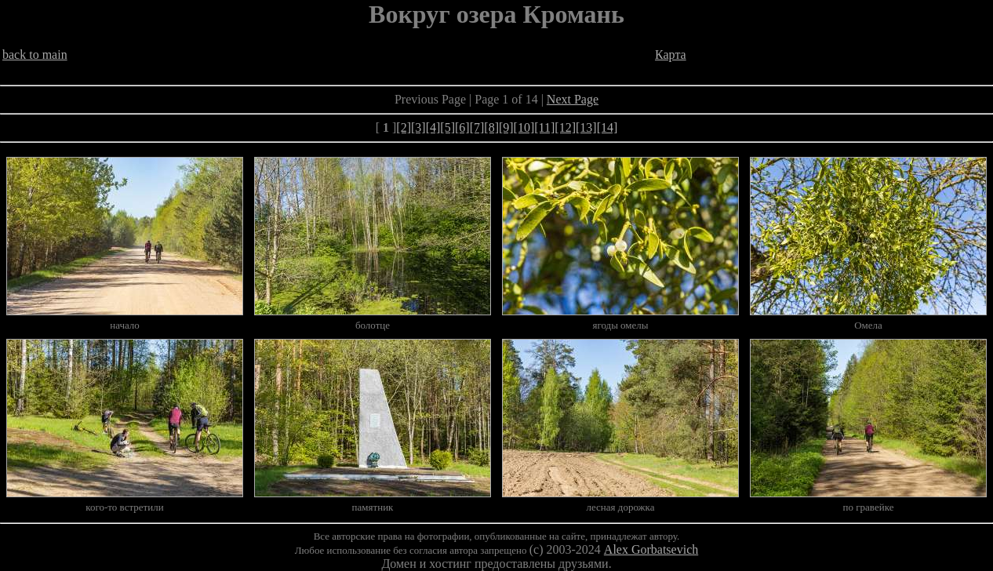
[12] (565, 127)
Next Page (572, 99)
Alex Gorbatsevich (651, 549)
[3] (418, 127)
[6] (462, 127)
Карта (670, 54)
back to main (34, 54)
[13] (586, 127)
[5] (447, 127)
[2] (403, 127)
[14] (607, 127)
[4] (433, 127)
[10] (524, 127)
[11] (544, 127)
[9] (506, 127)
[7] (477, 127)
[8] (491, 127)
